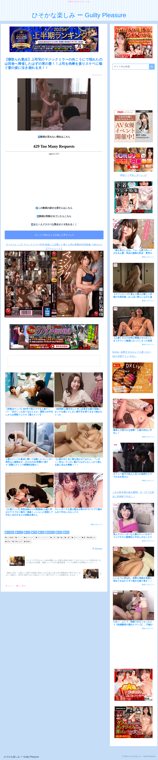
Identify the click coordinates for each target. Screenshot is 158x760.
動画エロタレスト (97, 524)
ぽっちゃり (29, 537)
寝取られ (50, 532)
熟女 (66, 532)
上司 (26, 532)
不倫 (34, 532)
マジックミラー (42, 537)
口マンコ (76, 537)
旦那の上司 (17, 542)
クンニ (18, 537)
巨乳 (58, 532)
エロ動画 (9, 532)
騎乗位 (27, 542)
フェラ (19, 532)
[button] (152, 67)
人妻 (41, 532)
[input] (133, 67)
